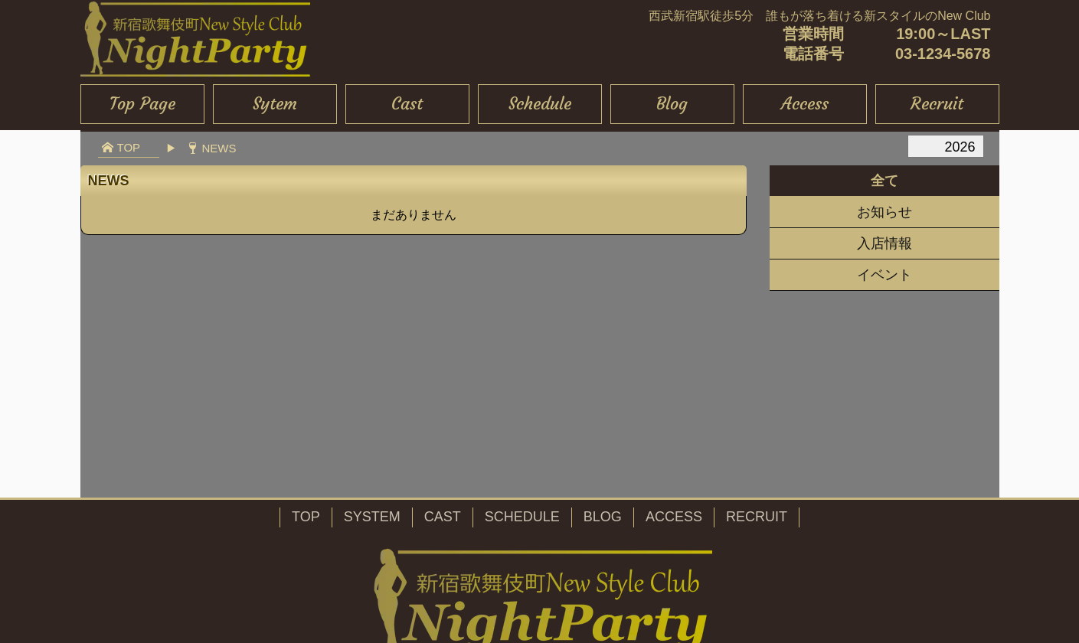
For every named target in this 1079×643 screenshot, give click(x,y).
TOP (306, 516)
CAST (442, 516)
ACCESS (674, 516)
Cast (407, 103)
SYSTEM (372, 516)
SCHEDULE (522, 516)
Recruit (937, 103)
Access (805, 103)
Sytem (275, 103)
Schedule (539, 103)
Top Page (142, 103)
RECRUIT (756, 516)
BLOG (603, 516)
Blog (672, 103)
